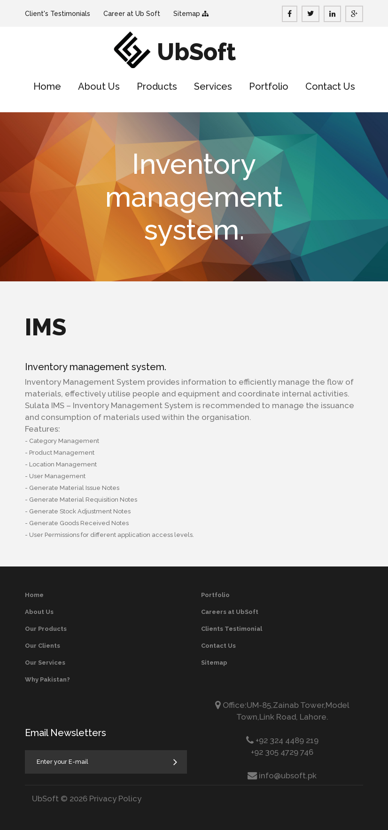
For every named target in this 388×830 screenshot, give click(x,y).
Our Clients (42, 645)
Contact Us (330, 86)
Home (47, 86)
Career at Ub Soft (131, 13)
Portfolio (268, 86)
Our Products (46, 628)
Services (213, 86)
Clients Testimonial (231, 628)
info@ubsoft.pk (288, 775)
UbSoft (196, 52)
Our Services (45, 662)
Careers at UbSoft (229, 611)
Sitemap (187, 13)
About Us (99, 86)
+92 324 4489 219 (286, 740)
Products (157, 86)
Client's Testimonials (57, 13)
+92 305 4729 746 (282, 752)
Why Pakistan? (47, 679)
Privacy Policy (115, 798)
